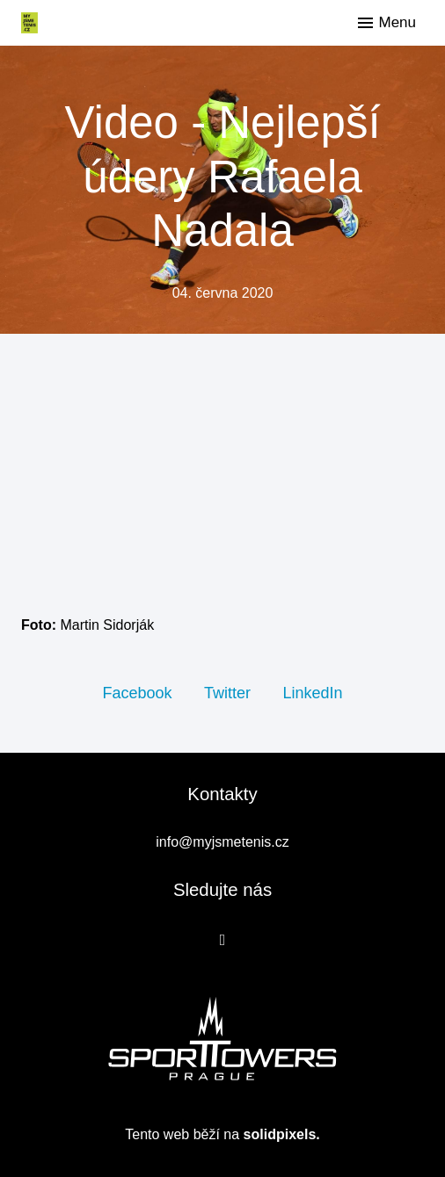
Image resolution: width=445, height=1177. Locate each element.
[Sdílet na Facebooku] (136, 692)
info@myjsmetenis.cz (222, 841)
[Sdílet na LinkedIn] (312, 692)
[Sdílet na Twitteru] (227, 692)
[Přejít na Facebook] (223, 940)
